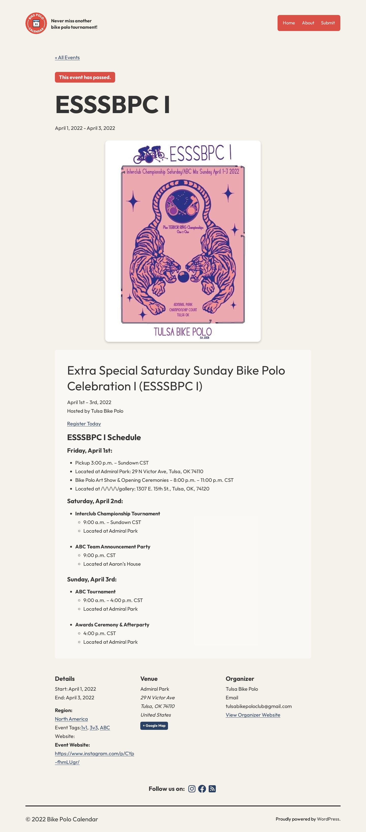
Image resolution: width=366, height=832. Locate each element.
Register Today (84, 423)
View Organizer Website (253, 715)
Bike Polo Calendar (36, 23)
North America (71, 719)
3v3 (94, 727)
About (308, 23)
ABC (105, 727)
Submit (328, 23)
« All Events (67, 57)
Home (289, 23)
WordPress (328, 819)
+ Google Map (154, 725)
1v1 (84, 727)
